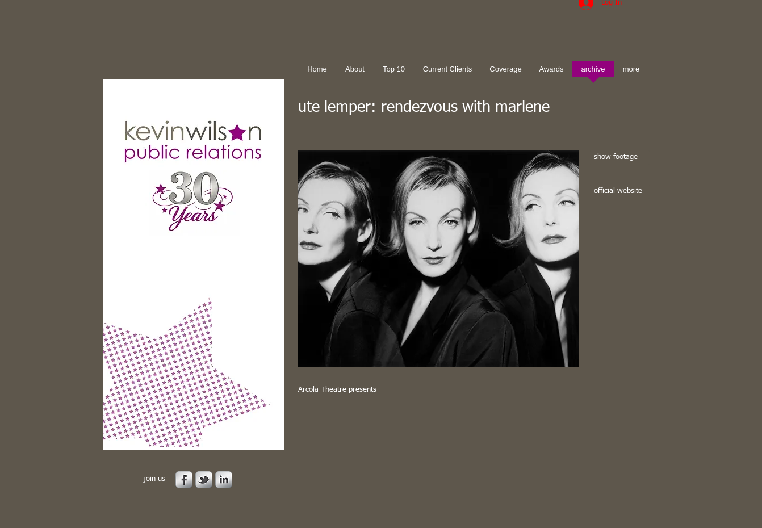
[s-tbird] (203, 479)
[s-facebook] (183, 479)
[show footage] (620, 157)
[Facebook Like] (369, 432)
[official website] (620, 192)
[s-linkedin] (223, 479)
